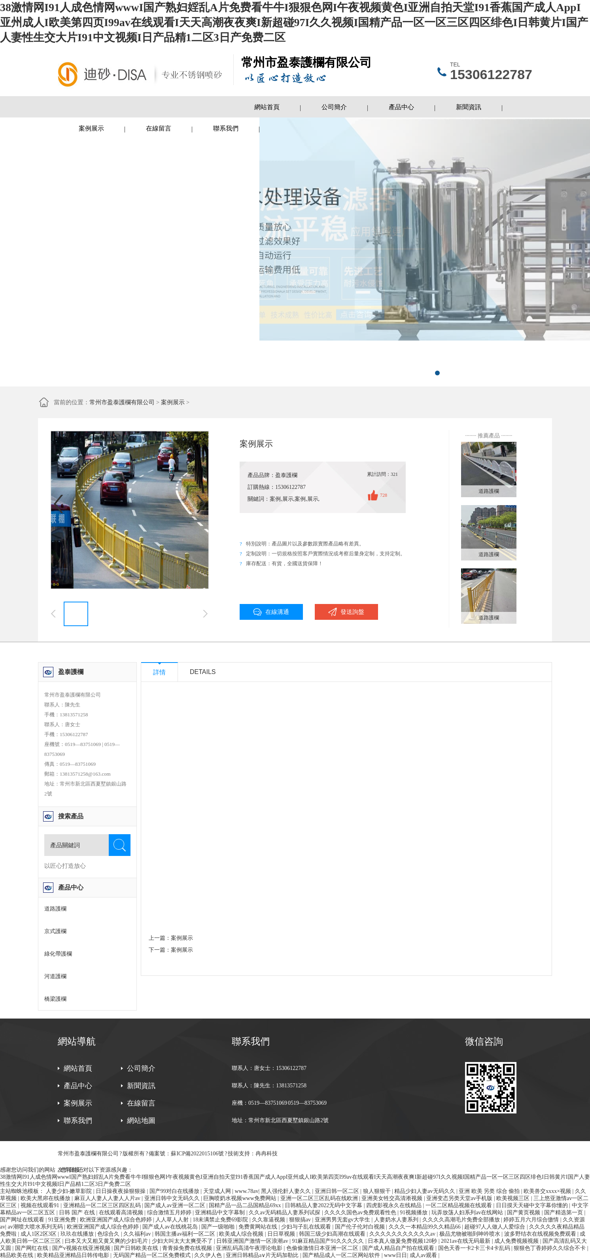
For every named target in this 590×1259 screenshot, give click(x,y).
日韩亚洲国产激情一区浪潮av (252, 1241)
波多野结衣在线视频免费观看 (541, 1234)
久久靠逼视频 (269, 1220)
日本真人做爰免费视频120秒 (403, 1241)
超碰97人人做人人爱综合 (495, 1227)
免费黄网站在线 (258, 1227)
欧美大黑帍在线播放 (46, 1198)
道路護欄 (55, 909)
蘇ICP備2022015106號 (197, 1154)
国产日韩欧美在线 (137, 1248)
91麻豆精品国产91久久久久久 (328, 1241)
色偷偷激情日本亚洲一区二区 (323, 1248)
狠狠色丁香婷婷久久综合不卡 (550, 1248)
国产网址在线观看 (23, 1220)
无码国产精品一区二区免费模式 (152, 1255)
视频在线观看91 (41, 1205)
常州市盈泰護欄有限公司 (122, 402)
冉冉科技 (266, 1154)
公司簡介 (334, 107)
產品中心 (401, 107)
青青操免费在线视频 (188, 1248)
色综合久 (109, 1234)
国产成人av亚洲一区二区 (175, 1205)
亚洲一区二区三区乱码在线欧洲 (319, 1198)
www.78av (246, 1191)
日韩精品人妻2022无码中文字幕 (324, 1205)
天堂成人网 (218, 1191)
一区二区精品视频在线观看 (459, 1205)
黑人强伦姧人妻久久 (286, 1191)
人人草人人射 (172, 1220)
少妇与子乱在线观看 (307, 1227)
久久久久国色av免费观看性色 (360, 1212)
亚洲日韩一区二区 (338, 1191)
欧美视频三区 (513, 1198)
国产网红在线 (32, 1248)
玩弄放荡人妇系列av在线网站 (468, 1212)
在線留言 (158, 128)
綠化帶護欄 (58, 954)
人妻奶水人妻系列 (397, 1220)
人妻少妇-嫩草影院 (69, 1191)
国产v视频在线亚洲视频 (82, 1248)
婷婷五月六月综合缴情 (531, 1220)
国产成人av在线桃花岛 (170, 1227)
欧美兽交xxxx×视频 (548, 1191)
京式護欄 (55, 931)
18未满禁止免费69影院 (221, 1220)
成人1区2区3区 (39, 1234)
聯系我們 (225, 128)
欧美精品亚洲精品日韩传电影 (74, 1255)
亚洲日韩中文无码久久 (172, 1198)
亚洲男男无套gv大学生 (343, 1220)
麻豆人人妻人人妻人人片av (108, 1198)
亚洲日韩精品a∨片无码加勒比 (263, 1255)
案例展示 (91, 128)
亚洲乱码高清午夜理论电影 (250, 1248)
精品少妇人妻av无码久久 (425, 1191)
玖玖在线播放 (78, 1234)
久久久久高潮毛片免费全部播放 (461, 1220)
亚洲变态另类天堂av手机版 (460, 1198)
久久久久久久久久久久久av (403, 1234)
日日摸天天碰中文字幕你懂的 (532, 1205)
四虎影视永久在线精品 (394, 1205)
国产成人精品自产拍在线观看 (399, 1248)
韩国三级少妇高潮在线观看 (333, 1234)
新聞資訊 (468, 107)
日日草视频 (282, 1234)
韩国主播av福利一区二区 (186, 1234)
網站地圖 (141, 1121)
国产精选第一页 (564, 1212)
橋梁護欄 (55, 999)
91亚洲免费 (63, 1220)
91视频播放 (414, 1212)
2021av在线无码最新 (466, 1241)
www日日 (395, 1255)
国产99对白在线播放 (175, 1191)
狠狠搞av (300, 1220)
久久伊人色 (208, 1255)
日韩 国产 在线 (77, 1212)
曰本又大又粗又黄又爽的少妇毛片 (107, 1241)
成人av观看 (424, 1255)
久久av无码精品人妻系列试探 (285, 1212)
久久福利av (137, 1234)
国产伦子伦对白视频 (360, 1227)
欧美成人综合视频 (242, 1234)
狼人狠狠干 (377, 1191)
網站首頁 (267, 107)
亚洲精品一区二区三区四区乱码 (102, 1205)
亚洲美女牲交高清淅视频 (392, 1198)
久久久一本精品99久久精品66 (425, 1227)
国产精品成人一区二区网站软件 (342, 1255)
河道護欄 (55, 976)
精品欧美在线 (17, 1255)
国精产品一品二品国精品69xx (245, 1205)
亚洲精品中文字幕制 (220, 1212)
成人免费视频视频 (517, 1241)
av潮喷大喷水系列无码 (36, 1227)
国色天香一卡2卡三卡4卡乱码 (475, 1248)
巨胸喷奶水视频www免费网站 (240, 1198)
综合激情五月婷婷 (170, 1212)
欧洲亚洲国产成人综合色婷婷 (116, 1220)
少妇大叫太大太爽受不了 (183, 1241)
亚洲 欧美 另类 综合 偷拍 (490, 1191)
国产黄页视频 (524, 1212)
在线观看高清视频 (122, 1212)
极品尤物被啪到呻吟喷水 (470, 1234)
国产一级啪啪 (218, 1227)
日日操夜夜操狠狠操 (121, 1191)
